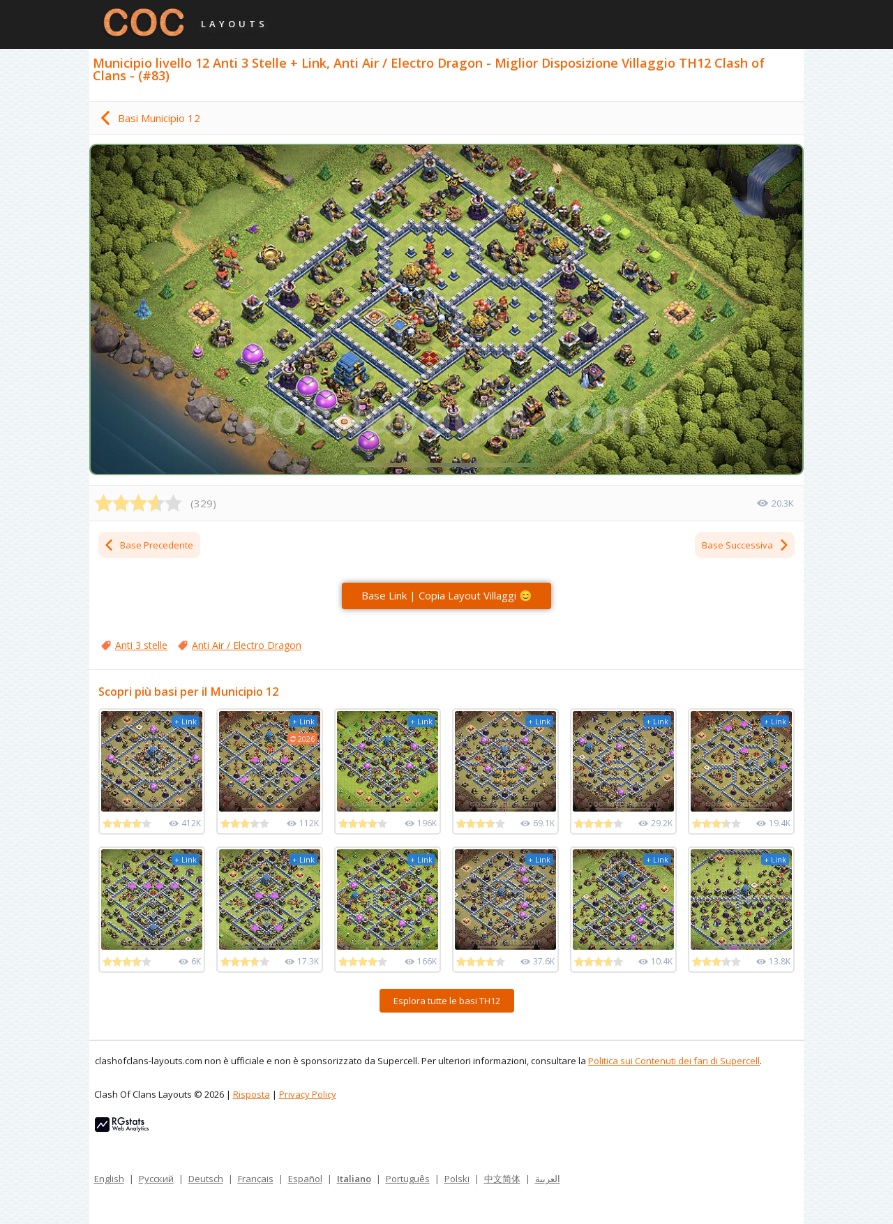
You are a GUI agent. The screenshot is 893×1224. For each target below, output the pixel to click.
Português (408, 1178)
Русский (156, 1178)
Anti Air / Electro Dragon (246, 645)
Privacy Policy (307, 1094)
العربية (547, 1178)
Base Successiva (746, 545)
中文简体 (502, 1178)
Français (255, 1178)
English (109, 1178)
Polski (457, 1178)
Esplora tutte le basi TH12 (446, 1000)
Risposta (251, 1094)
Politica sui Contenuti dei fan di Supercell (674, 1060)
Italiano (354, 1178)
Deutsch (205, 1178)
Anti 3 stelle (141, 645)
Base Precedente (148, 545)
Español (305, 1178)
